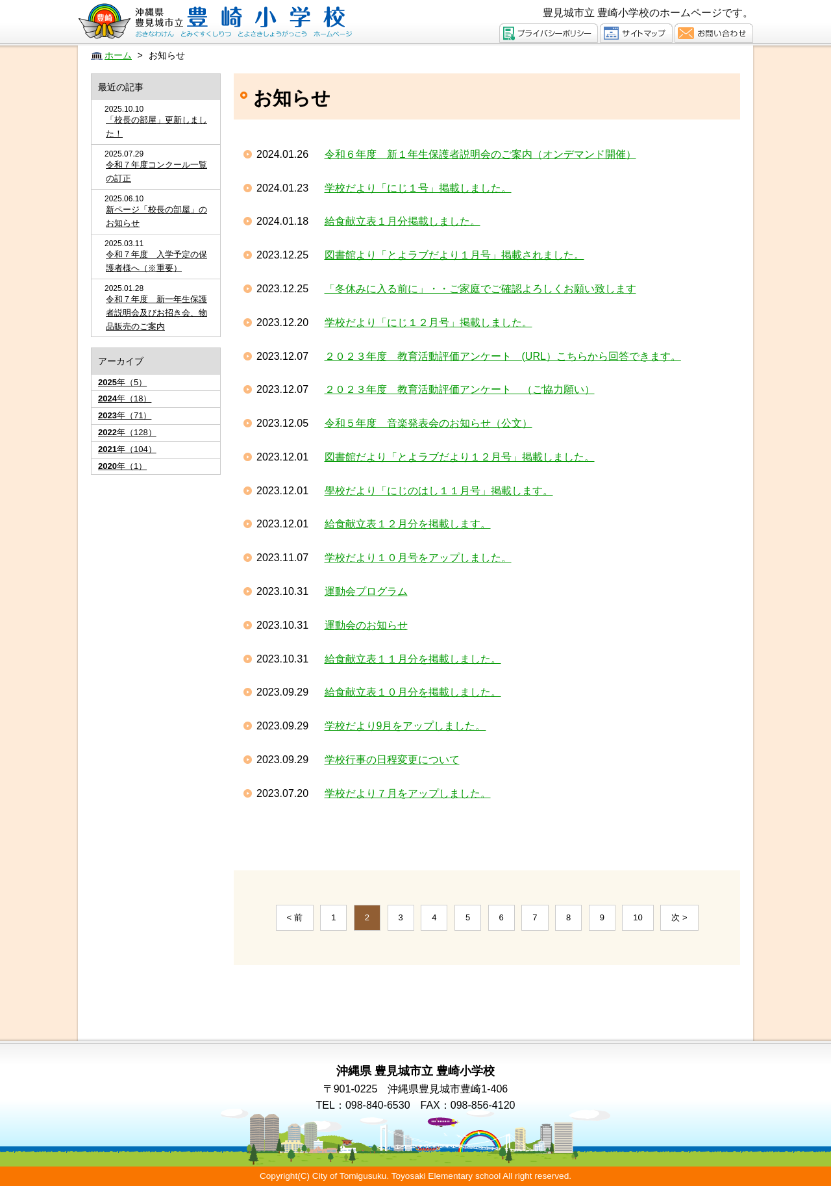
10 (637, 917)
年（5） (122, 382)
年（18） (124, 398)
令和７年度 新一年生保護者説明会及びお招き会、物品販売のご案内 (156, 312)
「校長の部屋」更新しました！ (156, 126)
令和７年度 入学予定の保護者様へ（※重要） (156, 261)
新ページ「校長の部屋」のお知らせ (156, 216)
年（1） (122, 466)
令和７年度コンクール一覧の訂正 (156, 171)
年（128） (127, 432)
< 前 (295, 917)
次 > (679, 917)
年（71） (124, 415)
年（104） (127, 449)
